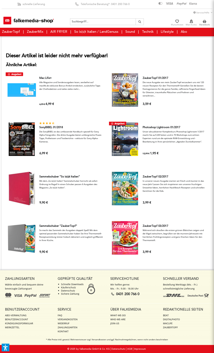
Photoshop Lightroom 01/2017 (161, 127)
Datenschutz (118, 349)
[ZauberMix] (35, 32)
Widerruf (63, 323)
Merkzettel (12, 327)
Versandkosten (68, 319)
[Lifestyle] (167, 32)
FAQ (60, 315)
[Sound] (130, 32)
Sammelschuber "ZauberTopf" (58, 226)
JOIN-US (114, 323)
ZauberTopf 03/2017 (155, 226)
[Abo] (183, 32)
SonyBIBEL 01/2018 (51, 127)
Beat (166, 315)
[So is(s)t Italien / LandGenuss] (96, 32)
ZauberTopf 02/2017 (155, 176)
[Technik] (148, 32)
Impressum (140, 349)
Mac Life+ (45, 78)
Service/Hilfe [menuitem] (201, 12)
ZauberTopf (170, 327)
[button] (5, 347)
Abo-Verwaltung (15, 315)
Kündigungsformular (19, 323)
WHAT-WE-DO (118, 315)
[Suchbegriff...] (107, 21)
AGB (129, 349)
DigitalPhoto (171, 319)
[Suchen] (140, 21)
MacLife (168, 323)
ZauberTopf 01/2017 (155, 78)
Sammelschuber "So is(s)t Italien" (59, 176)
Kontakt (63, 331)
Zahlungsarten (67, 327)
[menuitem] (107, 21)
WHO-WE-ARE (118, 319)
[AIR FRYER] (59, 32)
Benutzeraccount (16, 319)
